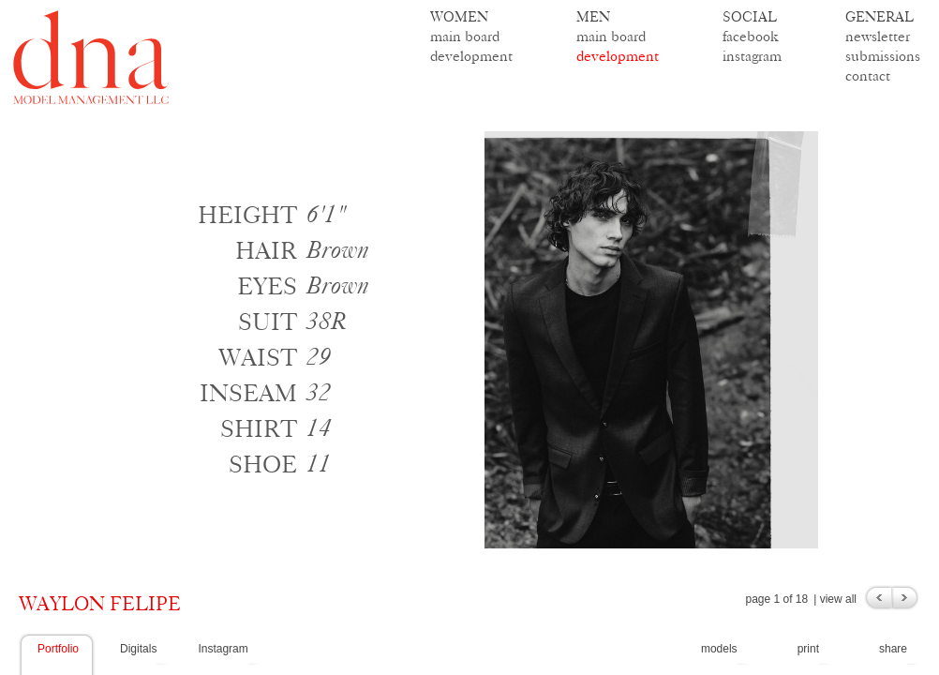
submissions (882, 56)
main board (464, 36)
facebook (751, 36)
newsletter (877, 36)
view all (838, 599)
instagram (752, 56)
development (471, 56)
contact (867, 75)
